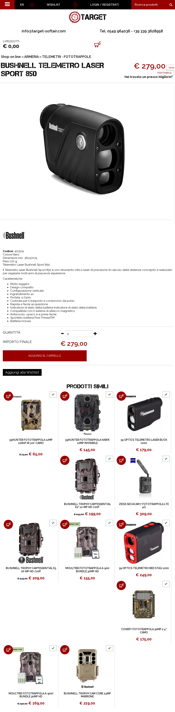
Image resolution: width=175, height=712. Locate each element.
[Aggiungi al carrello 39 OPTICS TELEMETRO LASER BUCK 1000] (121, 396)
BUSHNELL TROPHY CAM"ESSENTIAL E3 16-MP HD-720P (31, 570)
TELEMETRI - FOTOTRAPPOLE (66, 57)
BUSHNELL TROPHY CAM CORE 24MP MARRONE (87, 695)
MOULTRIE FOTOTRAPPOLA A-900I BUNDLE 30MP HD (31, 695)
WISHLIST (53, 4)
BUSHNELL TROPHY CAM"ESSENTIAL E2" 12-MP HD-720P (87, 506)
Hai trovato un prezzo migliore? (149, 77)
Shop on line (11, 57)
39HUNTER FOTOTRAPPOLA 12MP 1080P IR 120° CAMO (31, 441)
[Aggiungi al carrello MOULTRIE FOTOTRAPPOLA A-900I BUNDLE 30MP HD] (8, 649)
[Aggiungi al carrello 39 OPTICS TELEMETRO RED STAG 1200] (121, 524)
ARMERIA (31, 57)
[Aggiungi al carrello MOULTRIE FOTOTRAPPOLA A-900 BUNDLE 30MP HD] (64, 524)
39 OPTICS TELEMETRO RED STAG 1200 (144, 568)
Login (94, 4)
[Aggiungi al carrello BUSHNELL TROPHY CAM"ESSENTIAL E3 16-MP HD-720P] (8, 524)
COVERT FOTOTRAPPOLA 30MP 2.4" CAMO (144, 631)
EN (22, 4)
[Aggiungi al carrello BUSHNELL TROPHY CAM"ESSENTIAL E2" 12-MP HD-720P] (64, 460)
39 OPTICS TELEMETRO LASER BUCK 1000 (144, 441)
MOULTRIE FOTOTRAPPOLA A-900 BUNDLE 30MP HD (87, 570)
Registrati (110, 4)
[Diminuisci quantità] (62, 333)
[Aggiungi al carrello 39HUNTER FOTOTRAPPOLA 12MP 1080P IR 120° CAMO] (8, 396)
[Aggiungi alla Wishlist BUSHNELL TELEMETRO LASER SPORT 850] (22, 372)
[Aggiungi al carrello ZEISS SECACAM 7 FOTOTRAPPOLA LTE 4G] (121, 460)
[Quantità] (79, 333)
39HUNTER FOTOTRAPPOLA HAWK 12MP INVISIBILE (87, 441)
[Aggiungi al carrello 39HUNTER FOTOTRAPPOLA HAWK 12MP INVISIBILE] (64, 396)
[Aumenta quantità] (95, 333)
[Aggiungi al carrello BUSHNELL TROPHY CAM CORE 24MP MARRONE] (64, 649)
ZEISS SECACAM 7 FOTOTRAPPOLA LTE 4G (144, 506)
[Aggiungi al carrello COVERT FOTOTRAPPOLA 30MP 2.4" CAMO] (121, 585)
